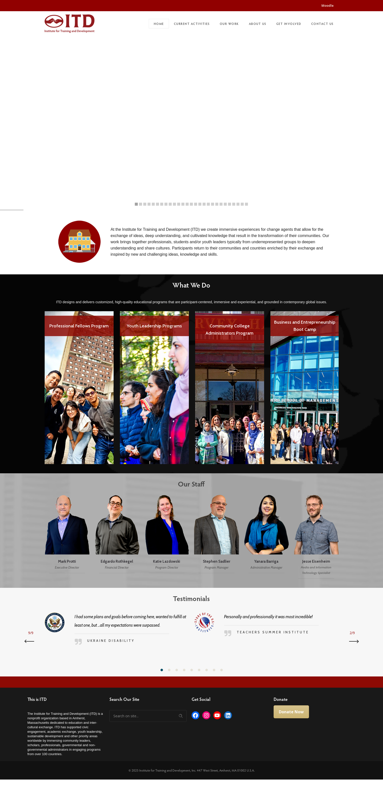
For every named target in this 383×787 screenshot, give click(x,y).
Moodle (327, 5)
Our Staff (187, 483)
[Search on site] (147, 716)
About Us (257, 24)
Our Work (229, 24)
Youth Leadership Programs (154, 326)
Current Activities (192, 24)
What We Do (187, 285)
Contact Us (322, 24)
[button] (161, 670)
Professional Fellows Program (79, 326)
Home (159, 24)
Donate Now (291, 712)
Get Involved (288, 24)
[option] (79, 384)
